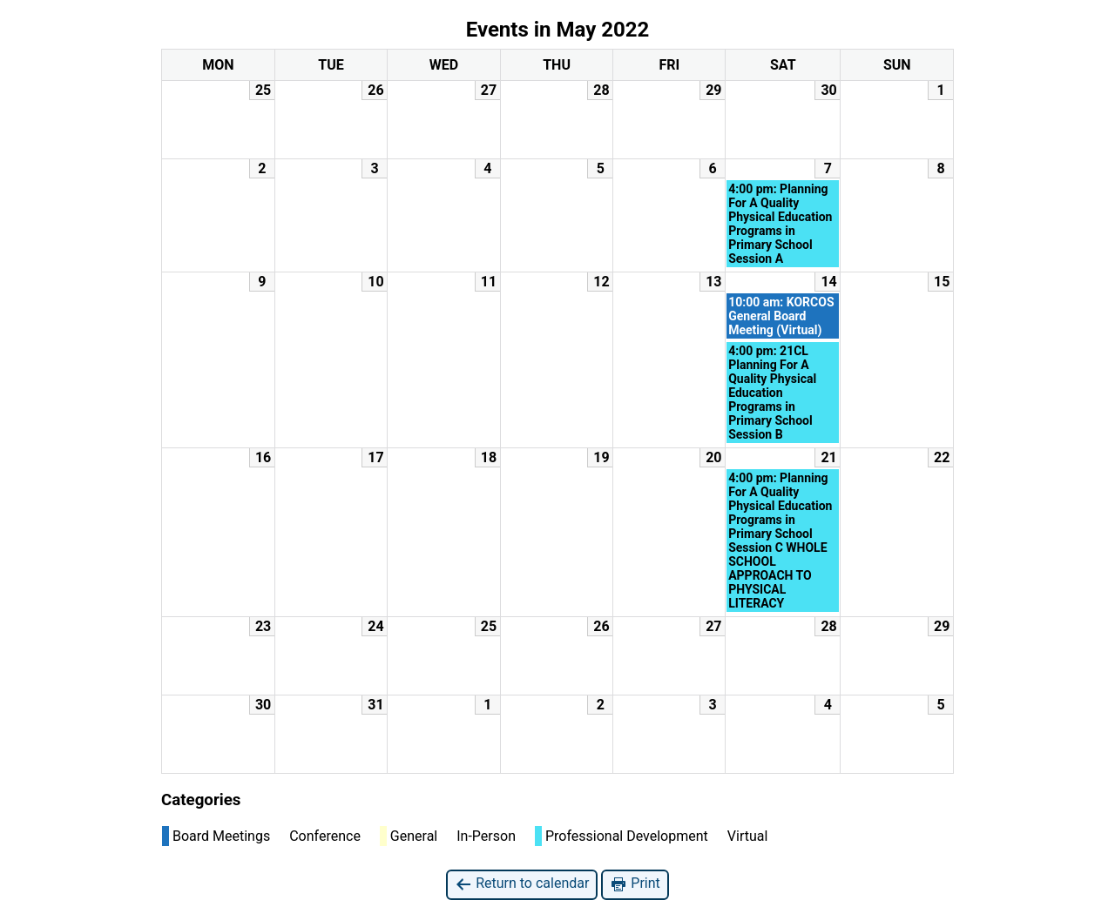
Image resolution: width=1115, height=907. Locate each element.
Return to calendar (522, 884)
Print (634, 884)
